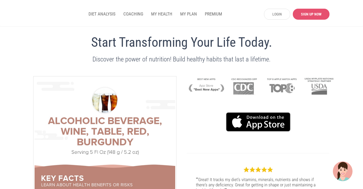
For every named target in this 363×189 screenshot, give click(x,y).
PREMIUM (213, 14)
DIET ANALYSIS (102, 14)
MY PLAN (188, 14)
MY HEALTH (161, 14)
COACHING (133, 14)
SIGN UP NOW (311, 14)
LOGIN (277, 14)
